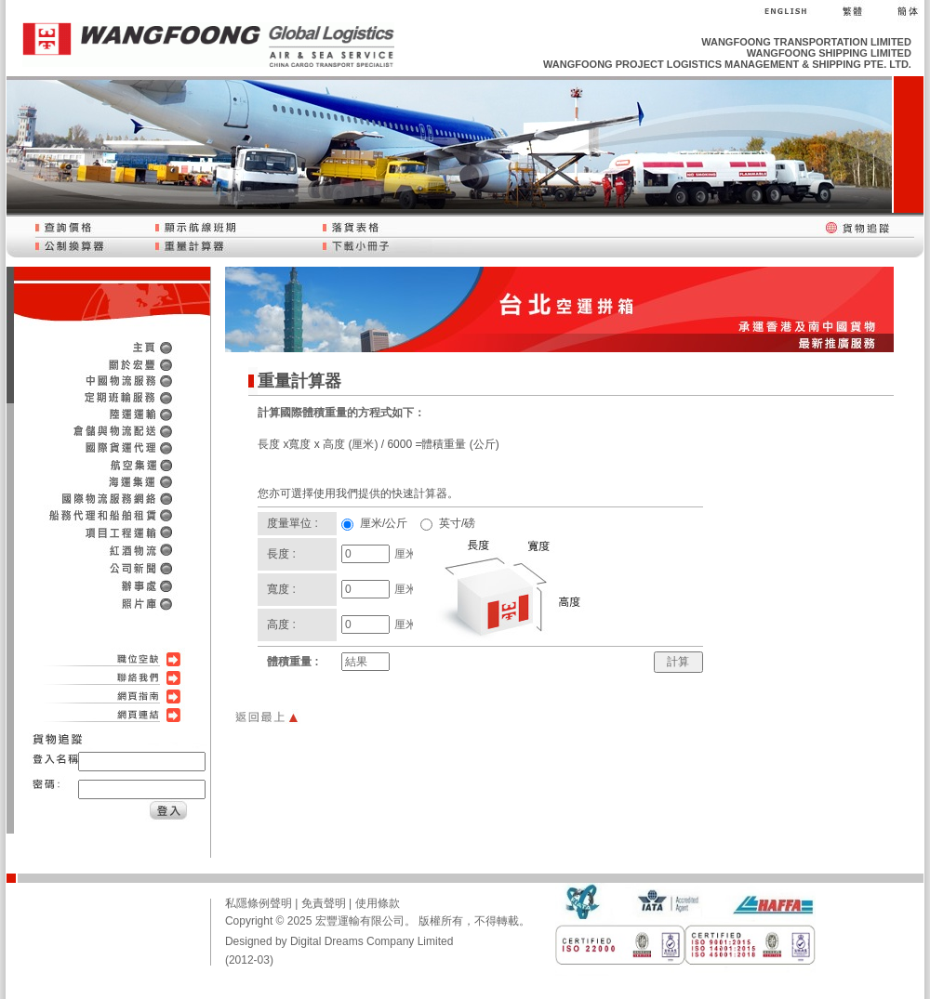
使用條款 (377, 903)
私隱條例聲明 (258, 903)
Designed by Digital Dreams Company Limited (339, 941)
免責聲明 (323, 903)
